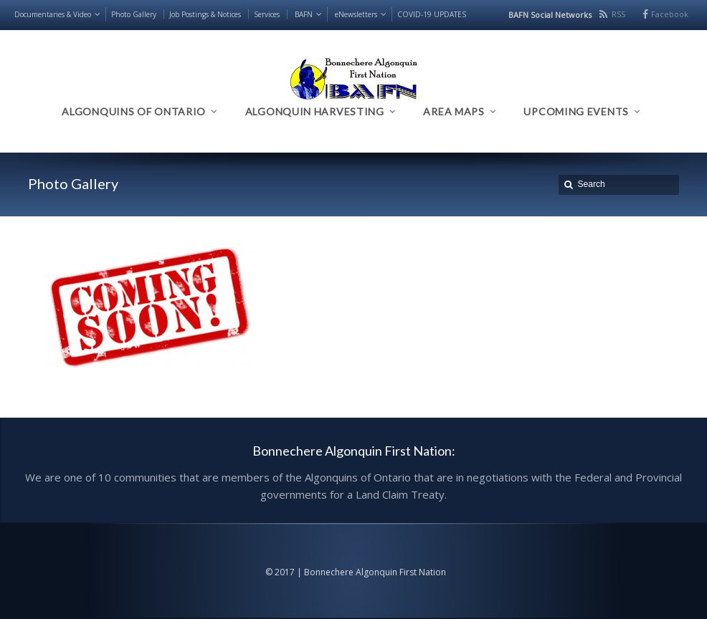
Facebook (669, 14)
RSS (618, 14)
